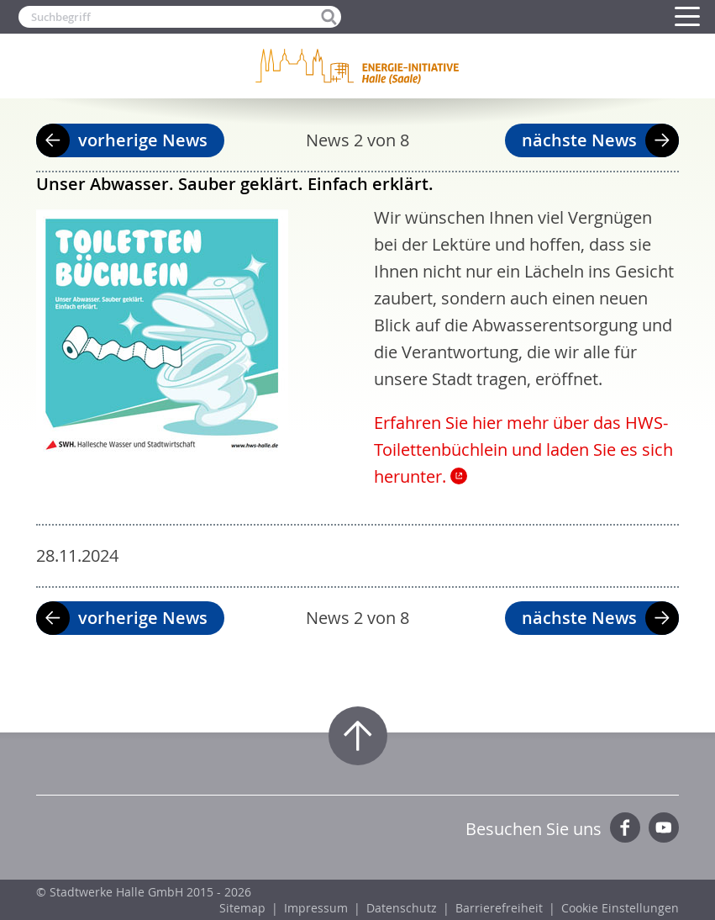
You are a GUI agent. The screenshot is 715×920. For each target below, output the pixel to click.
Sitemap (242, 908)
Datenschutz (401, 908)
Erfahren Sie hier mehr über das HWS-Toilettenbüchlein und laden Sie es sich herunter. (523, 449)
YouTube (664, 827)
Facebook (625, 827)
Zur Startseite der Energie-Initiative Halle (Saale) (358, 65)
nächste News (579, 140)
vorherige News (143, 140)
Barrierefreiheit (499, 908)
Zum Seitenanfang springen (358, 735)
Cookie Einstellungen (620, 908)
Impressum (316, 908)
